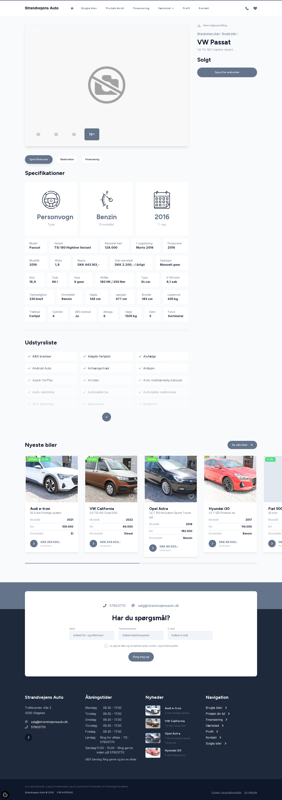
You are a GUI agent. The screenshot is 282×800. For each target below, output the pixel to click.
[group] (106, 85)
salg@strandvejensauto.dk (155, 613)
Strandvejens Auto (208, 33)
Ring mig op (141, 664)
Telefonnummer (127, 636)
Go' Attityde (250, 792)
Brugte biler (89, 8)
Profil (186, 8)
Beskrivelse (67, 159)
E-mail (171, 636)
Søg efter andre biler (227, 72)
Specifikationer (39, 159)
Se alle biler (242, 452)
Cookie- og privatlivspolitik (226, 792)
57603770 (114, 613)
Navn (72, 636)
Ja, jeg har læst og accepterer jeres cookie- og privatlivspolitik (143, 653)
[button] (173, 137)
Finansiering (141, 8)
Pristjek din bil (115, 8)
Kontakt (204, 8)
